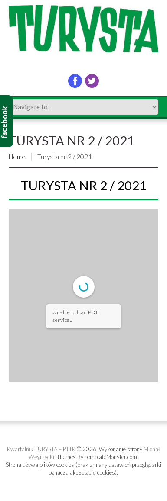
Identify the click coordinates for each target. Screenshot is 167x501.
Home (17, 157)
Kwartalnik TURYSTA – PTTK (41, 449)
